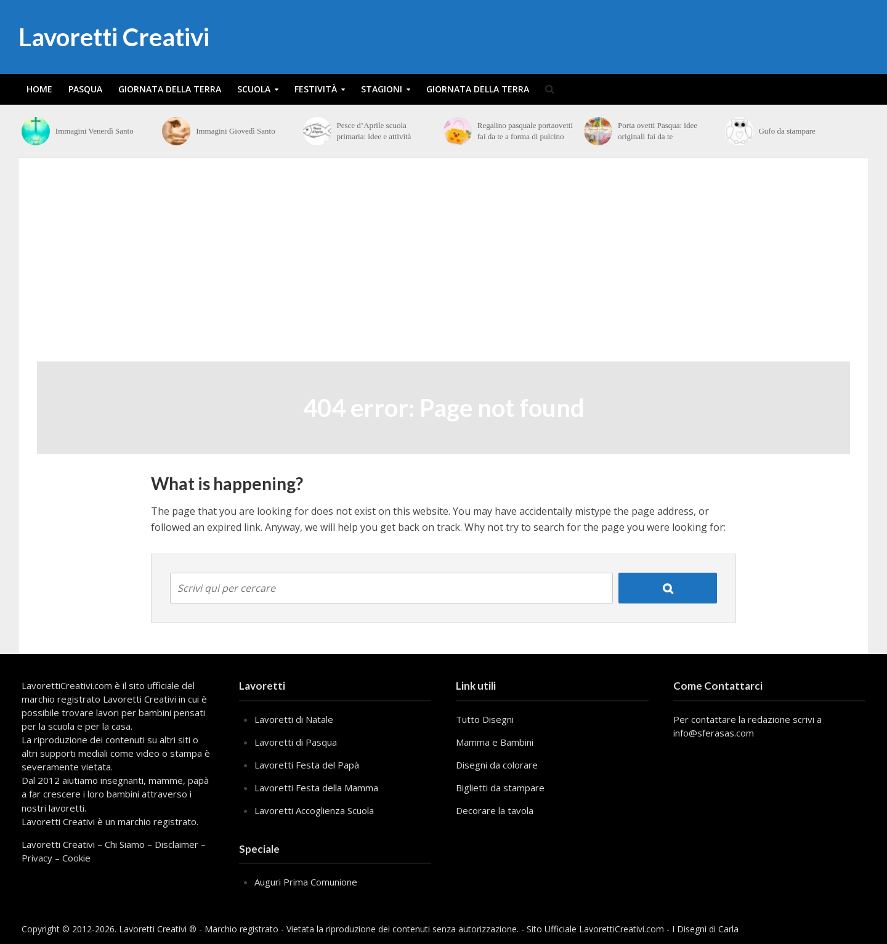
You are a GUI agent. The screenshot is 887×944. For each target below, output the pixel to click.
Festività (315, 89)
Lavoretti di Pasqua (295, 742)
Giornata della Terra (169, 89)
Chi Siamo (125, 844)
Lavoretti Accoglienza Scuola (314, 810)
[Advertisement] (443, 269)
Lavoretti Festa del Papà (306, 765)
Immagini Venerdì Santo (94, 130)
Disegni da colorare (497, 765)
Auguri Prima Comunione (305, 882)
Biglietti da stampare (500, 787)
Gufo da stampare (786, 130)
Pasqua (85, 89)
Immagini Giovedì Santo (235, 130)
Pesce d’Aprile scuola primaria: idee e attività (373, 131)
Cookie (76, 858)
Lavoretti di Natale (293, 719)
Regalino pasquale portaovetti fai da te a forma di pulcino (525, 131)
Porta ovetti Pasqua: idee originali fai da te (657, 131)
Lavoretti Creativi (113, 37)
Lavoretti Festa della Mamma (316, 787)
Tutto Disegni (485, 719)
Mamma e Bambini (494, 742)
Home (39, 89)
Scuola (253, 89)
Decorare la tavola (494, 810)
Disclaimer (176, 844)
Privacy (37, 858)
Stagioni (381, 89)
